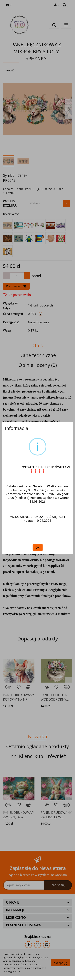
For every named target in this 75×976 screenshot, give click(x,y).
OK (37, 547)
